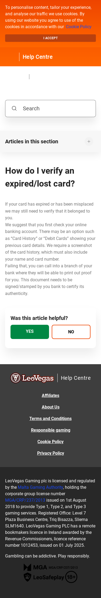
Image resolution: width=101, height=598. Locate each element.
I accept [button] (50, 38)
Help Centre (38, 57)
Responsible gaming (50, 430)
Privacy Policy (50, 453)
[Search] (50, 108)
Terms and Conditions (50, 418)
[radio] (30, 332)
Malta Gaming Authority (40, 487)
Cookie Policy (79, 26)
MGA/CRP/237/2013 (25, 500)
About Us (51, 407)
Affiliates (50, 395)
